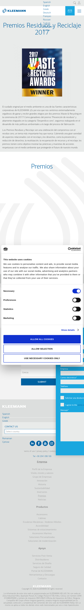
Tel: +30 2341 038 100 (42, 456)
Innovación (42, 481)
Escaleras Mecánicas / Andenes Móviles (42, 522)
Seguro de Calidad (42, 567)
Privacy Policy (42, 451)
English (46, 6)
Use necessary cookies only (42, 358)
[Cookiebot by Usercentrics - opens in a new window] (68, 249)
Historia (42, 484)
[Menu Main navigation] (79, 11)
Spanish (47, 2)
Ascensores (42, 514)
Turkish (46, 23)
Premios (42, 496)
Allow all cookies (42, 339)
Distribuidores (42, 560)
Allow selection (42, 349)
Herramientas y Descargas (42, 575)
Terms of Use (29, 451)
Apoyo (42, 548)
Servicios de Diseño (42, 563)
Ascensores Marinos (42, 533)
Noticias (42, 500)
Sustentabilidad (42, 488)
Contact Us (11, 427)
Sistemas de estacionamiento (42, 530)
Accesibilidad (42, 526)
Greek (46, 9)
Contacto (42, 579)
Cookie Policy (55, 451)
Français (47, 16)
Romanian (48, 27)
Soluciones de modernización (42, 541)
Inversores (42, 492)
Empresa (42, 462)
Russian (47, 20)
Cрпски (46, 30)
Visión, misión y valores (42, 473)
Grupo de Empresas (42, 477)
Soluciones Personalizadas (42, 537)
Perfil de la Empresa (42, 469)
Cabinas (42, 518)
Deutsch (47, 13)
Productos (42, 507)
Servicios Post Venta (42, 556)
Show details (68, 330)
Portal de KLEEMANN (42, 571)
